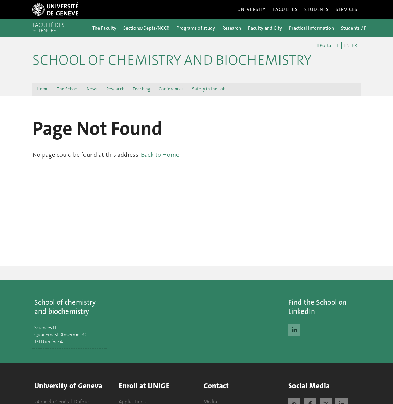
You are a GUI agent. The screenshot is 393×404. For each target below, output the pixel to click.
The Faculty (104, 28)
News (92, 89)
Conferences (171, 89)
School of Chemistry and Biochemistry (171, 60)
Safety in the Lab (208, 89)
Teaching (141, 89)
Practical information (311, 28)
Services (346, 9)
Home (43, 89)
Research (231, 28)
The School (67, 89)
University (251, 9)
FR (354, 45)
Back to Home (160, 154)
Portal (325, 45)
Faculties (284, 9)
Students (316, 9)
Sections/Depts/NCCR (146, 28)
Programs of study (195, 28)
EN (347, 45)
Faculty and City (265, 28)
